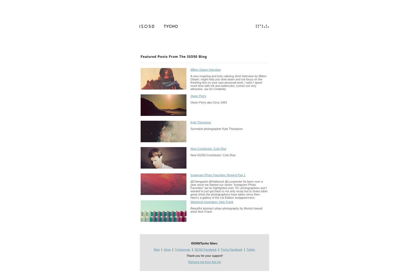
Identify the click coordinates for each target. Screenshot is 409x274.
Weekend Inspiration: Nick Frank (211, 202)
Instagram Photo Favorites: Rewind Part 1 (217, 175)
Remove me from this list (204, 262)
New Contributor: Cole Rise (208, 148)
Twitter (251, 249)
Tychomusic (182, 249)
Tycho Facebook (231, 249)
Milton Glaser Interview (205, 69)
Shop (167, 249)
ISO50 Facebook (206, 249)
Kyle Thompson (200, 122)
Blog (157, 249)
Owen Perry (198, 96)
